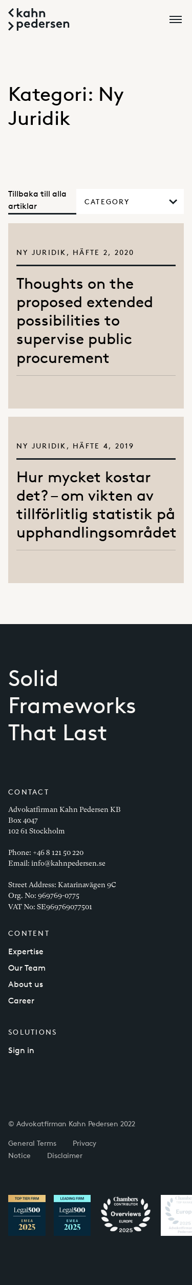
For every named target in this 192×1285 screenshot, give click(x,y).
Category (130, 201)
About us (25, 984)
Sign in (21, 1050)
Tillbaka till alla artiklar (37, 200)
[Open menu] (178, 19)
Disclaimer (64, 1155)
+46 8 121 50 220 (58, 852)
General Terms (32, 1143)
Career (21, 1000)
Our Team (27, 968)
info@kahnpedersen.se (68, 863)
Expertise (26, 951)
